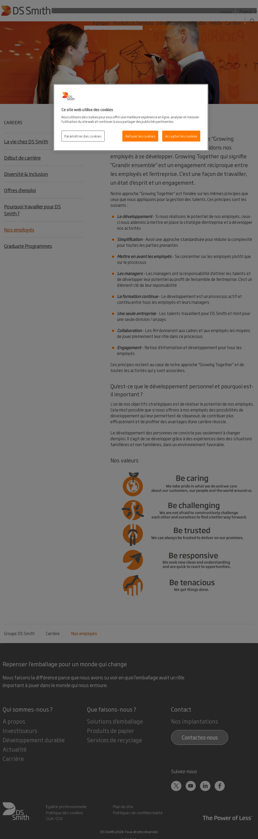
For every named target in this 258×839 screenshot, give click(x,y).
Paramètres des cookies (83, 136)
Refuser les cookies (140, 136)
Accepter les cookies (181, 136)
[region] (130, 117)
